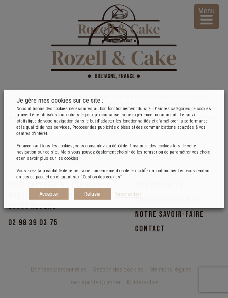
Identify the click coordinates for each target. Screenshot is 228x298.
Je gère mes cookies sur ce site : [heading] (60, 100)
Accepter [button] (48, 194)
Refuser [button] (92, 194)
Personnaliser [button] (127, 194)
